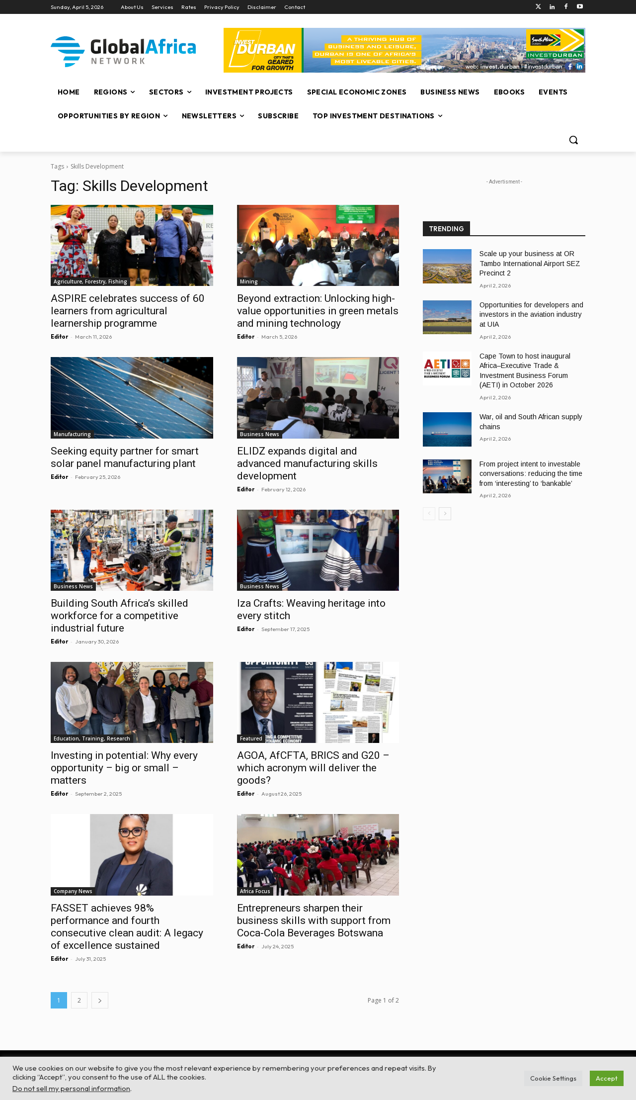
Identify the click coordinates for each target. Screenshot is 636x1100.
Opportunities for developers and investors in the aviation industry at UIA (531, 314)
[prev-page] (429, 513)
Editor (59, 336)
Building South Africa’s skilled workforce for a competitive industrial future (119, 615)
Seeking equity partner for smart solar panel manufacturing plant (125, 457)
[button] (573, 140)
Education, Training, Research (92, 738)
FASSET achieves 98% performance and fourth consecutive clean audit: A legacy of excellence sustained (127, 926)
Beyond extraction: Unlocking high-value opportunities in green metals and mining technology (317, 310)
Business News (259, 434)
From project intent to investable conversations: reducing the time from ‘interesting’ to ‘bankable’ (530, 473)
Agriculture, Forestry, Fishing (90, 281)
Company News (73, 891)
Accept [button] (607, 1078)
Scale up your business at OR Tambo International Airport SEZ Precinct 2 (529, 263)
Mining (249, 281)
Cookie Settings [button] (553, 1078)
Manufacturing (72, 434)
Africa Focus (255, 891)
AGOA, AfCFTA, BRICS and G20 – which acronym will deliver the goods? (313, 767)
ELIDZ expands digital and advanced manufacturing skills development (307, 463)
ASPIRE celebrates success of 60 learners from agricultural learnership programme (128, 310)
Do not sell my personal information (71, 1088)
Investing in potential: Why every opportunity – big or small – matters (124, 767)
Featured (251, 738)
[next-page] (99, 1000)
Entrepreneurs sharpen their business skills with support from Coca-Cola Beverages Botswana (314, 920)
